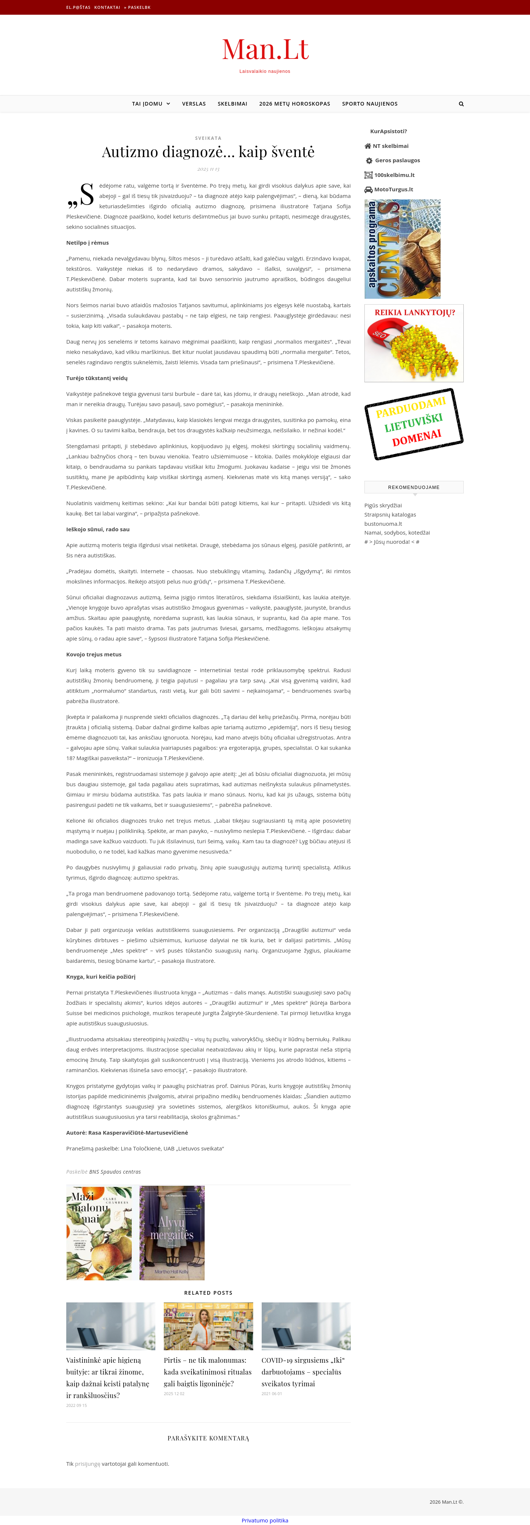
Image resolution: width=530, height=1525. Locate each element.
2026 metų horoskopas (295, 103)
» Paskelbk (137, 7)
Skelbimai (233, 103)
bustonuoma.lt (383, 523)
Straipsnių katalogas (390, 514)
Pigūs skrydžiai (383, 505)
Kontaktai (107, 7)
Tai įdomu (147, 103)
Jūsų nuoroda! (392, 541)
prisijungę (87, 1463)
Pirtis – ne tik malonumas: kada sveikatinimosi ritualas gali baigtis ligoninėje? (208, 1372)
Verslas (194, 103)
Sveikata (208, 138)
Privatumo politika (264, 1520)
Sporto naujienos (370, 103)
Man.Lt (265, 47)
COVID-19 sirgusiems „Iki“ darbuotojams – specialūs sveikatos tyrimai (303, 1372)
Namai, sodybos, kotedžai (397, 532)
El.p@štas (78, 7)
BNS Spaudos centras (115, 1171)
